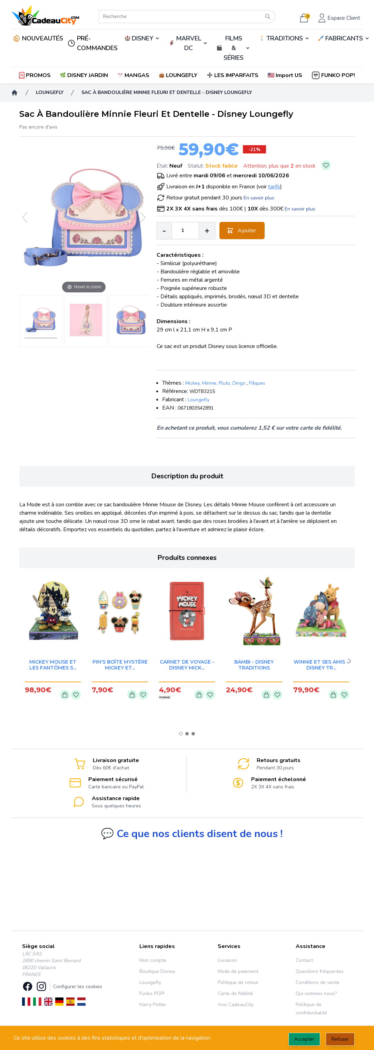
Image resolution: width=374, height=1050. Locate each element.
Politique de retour (238, 982)
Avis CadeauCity (236, 1004)
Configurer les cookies (77, 986)
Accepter (304, 1039)
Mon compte (152, 960)
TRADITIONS (284, 38)
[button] (285, 75)
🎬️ (233, 48)
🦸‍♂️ (188, 43)
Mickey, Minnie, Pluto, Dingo (215, 383)
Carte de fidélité (235, 993)
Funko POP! (151, 993)
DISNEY (142, 38)
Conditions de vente (317, 982)
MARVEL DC (188, 43)
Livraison (227, 960)
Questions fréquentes (320, 971)
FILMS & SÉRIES (234, 48)
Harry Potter (152, 1004)
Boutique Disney (157, 971)
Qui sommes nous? (316, 993)
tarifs (274, 186)
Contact (304, 960)
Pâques (257, 383)
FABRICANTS (344, 38)
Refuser (340, 1039)
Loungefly (198, 399)
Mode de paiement (238, 971)
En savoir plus (259, 198)
